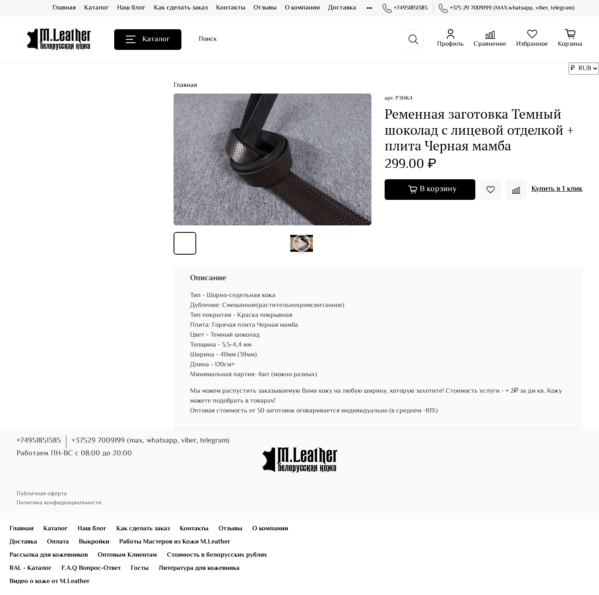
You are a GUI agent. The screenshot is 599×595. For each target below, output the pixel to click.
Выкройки (94, 542)
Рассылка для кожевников (48, 555)
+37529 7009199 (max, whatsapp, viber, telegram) (150, 441)
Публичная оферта (41, 494)
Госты (140, 568)
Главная (64, 8)
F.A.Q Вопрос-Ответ (91, 568)
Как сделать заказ (181, 8)
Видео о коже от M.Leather (49, 581)
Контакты (230, 8)
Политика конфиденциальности (58, 503)
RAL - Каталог (30, 568)
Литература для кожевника (199, 568)
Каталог (96, 8)
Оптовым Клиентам (127, 555)
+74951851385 (405, 8)
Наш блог (131, 8)
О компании (302, 8)
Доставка (342, 8)
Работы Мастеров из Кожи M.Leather (174, 542)
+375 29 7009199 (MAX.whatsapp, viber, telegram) (506, 8)
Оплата (58, 542)
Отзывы (265, 8)
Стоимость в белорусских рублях (217, 555)
